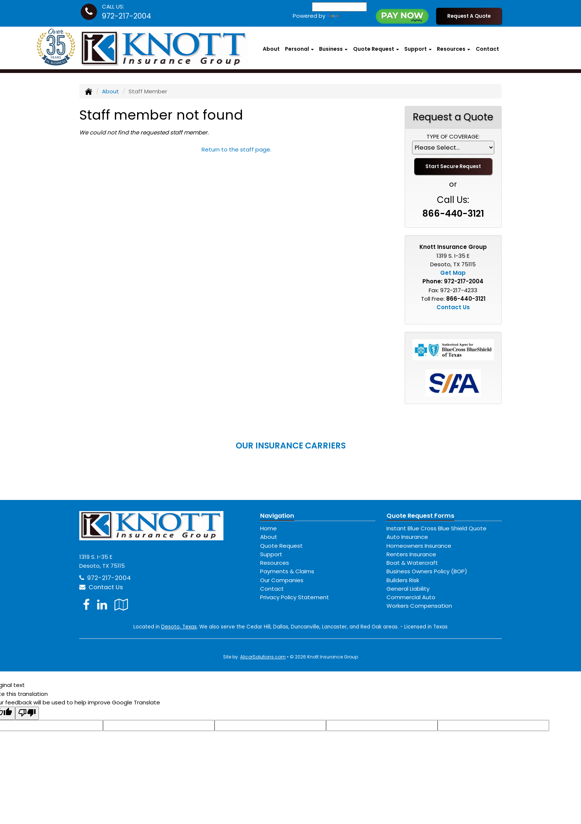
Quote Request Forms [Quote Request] (420, 515)
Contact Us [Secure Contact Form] (453, 307)
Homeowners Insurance (418, 546)
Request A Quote (469, 16)
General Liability (407, 589)
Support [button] (418, 49)
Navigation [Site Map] (277, 515)
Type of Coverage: (452, 136)
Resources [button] (453, 49)
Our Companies (281, 580)
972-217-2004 (126, 16)
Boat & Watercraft (412, 563)
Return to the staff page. (236, 149)
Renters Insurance (411, 554)
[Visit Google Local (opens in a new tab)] (121, 604)
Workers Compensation (419, 606)
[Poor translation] (27, 713)
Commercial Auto (410, 597)
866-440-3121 (453, 213)
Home (268, 528)
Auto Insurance (407, 537)
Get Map (453, 273)
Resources (274, 563)
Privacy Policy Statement (294, 597)
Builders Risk (402, 580)
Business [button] (333, 49)
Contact (487, 49)
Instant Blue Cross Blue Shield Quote (436, 528)
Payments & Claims (287, 571)
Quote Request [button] (376, 49)
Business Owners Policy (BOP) (426, 571)
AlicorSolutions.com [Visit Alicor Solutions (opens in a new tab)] (263, 657)
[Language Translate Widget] (339, 6)
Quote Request (281, 546)
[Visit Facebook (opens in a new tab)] (86, 604)
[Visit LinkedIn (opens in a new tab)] (102, 604)
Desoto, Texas (179, 626)
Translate (347, 16)
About (271, 49)
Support (271, 554)
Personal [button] (299, 49)
